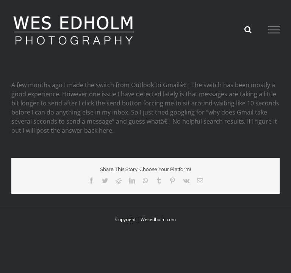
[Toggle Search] (248, 29)
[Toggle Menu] (274, 30)
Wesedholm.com (158, 219)
